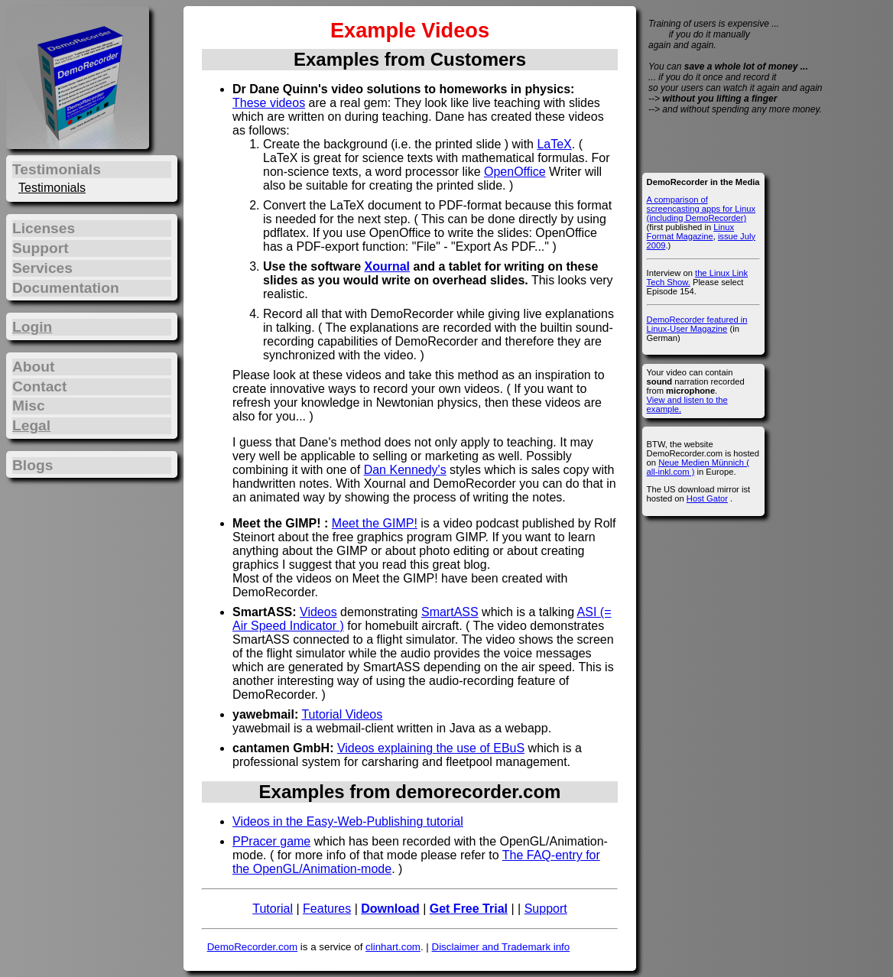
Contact (39, 386)
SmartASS (450, 611)
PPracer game (271, 841)
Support (545, 908)
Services (42, 268)
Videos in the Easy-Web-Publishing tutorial (347, 821)
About (33, 367)
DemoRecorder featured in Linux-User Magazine (697, 324)
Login (32, 327)
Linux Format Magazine (690, 231)
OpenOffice (515, 171)
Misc (28, 406)
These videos (268, 102)
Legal (31, 425)
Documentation (65, 288)
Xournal (387, 266)
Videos (318, 611)
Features (327, 908)
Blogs (32, 465)
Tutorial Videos (341, 714)
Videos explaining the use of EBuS (430, 748)
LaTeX (554, 144)
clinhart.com (393, 947)
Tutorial (272, 908)
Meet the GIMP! (374, 523)
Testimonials (52, 187)
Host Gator (707, 498)
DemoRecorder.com (252, 947)
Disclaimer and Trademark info (501, 947)
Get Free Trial (469, 908)
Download (390, 908)
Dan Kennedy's (405, 469)
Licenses (43, 228)
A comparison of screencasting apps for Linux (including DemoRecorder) (701, 208)
